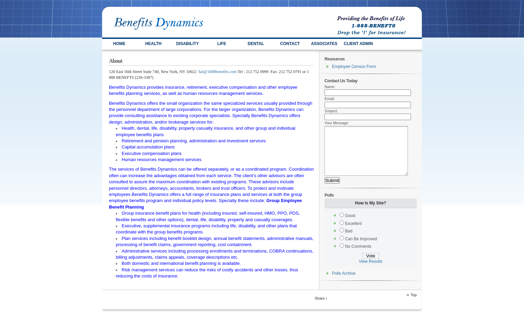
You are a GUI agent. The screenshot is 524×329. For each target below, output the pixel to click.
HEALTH (153, 43)
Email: (330, 99)
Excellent (353, 233)
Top (414, 297)
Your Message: (337, 123)
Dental (256, 43)
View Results (370, 271)
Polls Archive (344, 283)
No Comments (358, 256)
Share (320, 300)
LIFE (221, 43)
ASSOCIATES (324, 43)
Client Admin (358, 43)
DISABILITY (187, 43)
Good (350, 226)
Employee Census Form (354, 66)
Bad (348, 241)
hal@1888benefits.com (217, 71)
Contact (290, 43)
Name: (330, 87)
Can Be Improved (361, 249)
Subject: (331, 111)
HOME (119, 43)
